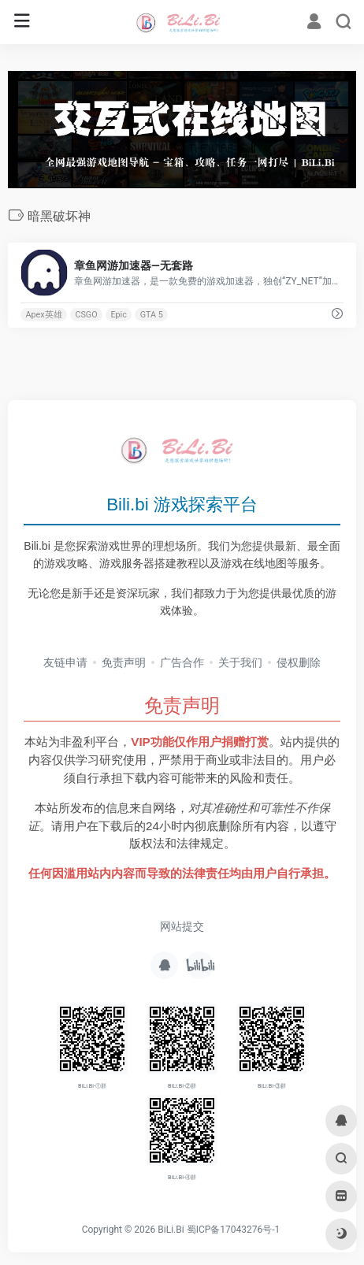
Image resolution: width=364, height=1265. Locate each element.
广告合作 (182, 662)
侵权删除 (299, 662)
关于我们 (240, 662)
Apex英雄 (43, 315)
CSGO (86, 315)
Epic (118, 315)
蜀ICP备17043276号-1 (233, 1229)
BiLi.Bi (171, 1229)
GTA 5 (151, 315)
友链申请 (65, 662)
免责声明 (124, 662)
